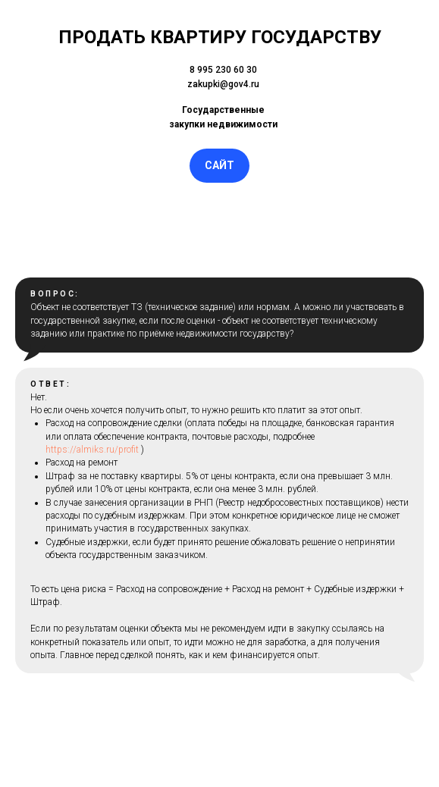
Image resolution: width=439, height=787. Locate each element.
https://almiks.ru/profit (92, 449)
